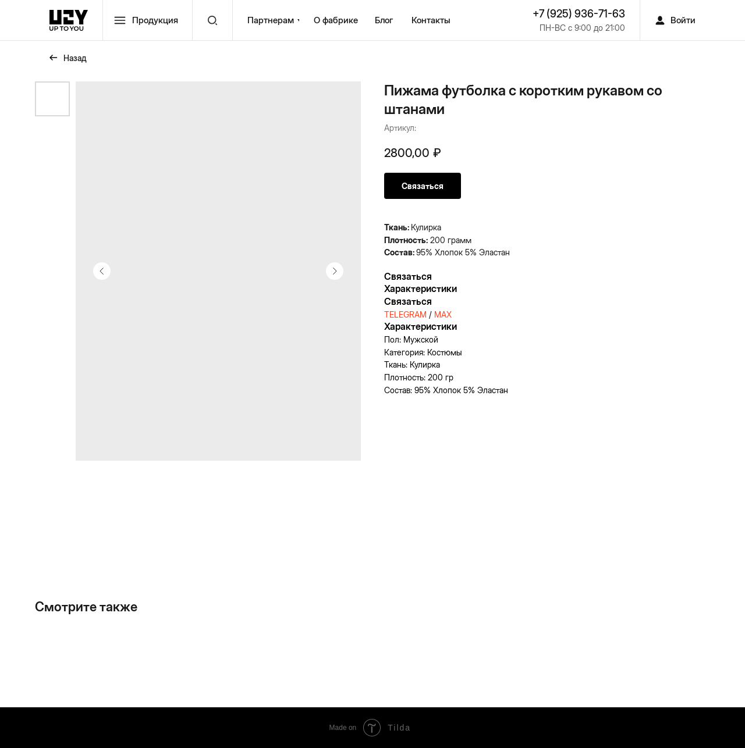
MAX (443, 314)
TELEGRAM (405, 314)
